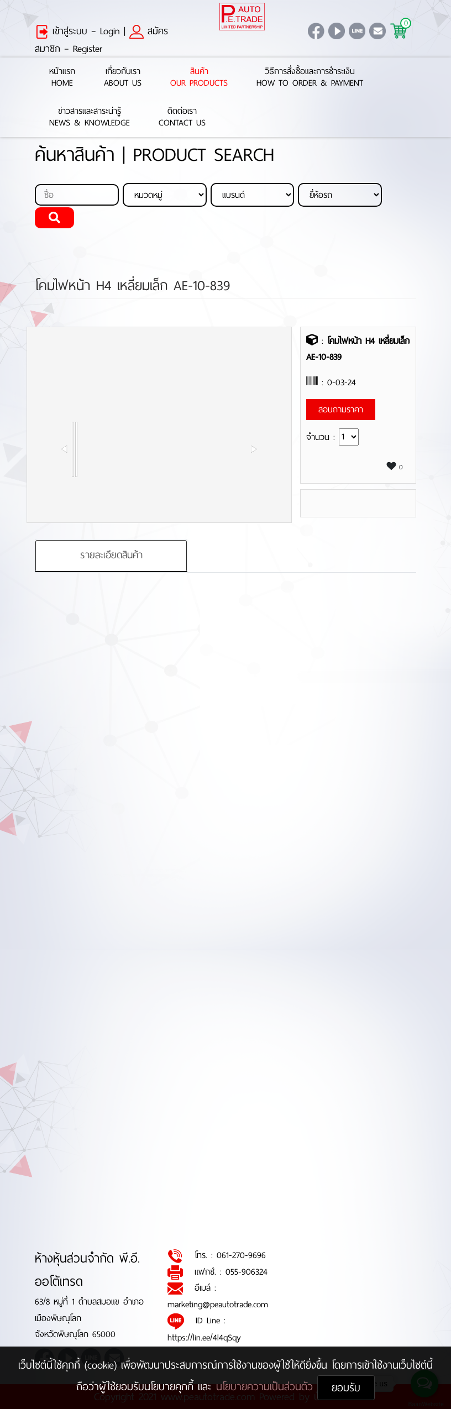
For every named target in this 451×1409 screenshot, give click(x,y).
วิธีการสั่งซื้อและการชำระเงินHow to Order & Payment (309, 77)
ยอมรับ (346, 1388)
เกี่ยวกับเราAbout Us (122, 77)
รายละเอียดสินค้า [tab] (111, 555)
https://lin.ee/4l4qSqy (204, 1337)
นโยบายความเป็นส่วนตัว (266, 1386)
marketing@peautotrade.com (217, 1304)
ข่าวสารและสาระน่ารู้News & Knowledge (89, 117)
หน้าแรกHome (62, 77)
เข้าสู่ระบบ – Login (77, 31)
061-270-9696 (241, 1255)
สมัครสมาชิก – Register (101, 40)
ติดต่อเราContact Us (182, 117)
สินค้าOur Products (199, 77)
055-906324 (247, 1271)
